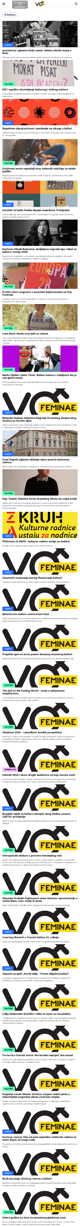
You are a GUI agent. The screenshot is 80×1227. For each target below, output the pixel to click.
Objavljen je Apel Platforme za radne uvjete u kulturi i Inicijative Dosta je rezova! (35, 582)
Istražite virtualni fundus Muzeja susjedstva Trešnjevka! (35, 210)
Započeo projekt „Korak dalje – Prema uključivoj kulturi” (35, 973)
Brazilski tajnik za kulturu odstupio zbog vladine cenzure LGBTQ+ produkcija (36, 815)
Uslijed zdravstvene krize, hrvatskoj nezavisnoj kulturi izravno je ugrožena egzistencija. (38, 658)
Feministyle (10, 769)
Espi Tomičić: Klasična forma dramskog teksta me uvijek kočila (39, 498)
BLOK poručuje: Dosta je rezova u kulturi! (27, 1178)
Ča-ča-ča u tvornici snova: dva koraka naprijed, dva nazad (37, 1055)
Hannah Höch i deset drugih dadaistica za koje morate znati (38, 774)
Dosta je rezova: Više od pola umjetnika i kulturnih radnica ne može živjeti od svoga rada (39, 1138)
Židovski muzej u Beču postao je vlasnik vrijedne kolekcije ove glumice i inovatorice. (37, 57)
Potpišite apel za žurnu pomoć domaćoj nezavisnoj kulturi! (37, 654)
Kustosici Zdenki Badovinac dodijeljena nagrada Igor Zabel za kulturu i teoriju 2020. (39, 250)
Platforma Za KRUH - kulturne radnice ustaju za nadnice (36, 541)
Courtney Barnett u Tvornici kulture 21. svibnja (30, 937)
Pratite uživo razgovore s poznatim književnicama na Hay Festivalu (37, 293)
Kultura (9, 84)
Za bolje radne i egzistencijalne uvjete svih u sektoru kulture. (27, 546)
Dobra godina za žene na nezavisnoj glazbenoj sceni (34, 1217)
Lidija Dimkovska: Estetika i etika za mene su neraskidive (36, 1013)
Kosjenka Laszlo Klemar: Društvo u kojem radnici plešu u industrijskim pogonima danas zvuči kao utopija (36, 1095)
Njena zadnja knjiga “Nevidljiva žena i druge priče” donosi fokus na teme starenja (36, 905)
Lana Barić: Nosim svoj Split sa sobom (25, 333)
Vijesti (8, 45)
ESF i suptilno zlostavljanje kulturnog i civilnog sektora (35, 89)
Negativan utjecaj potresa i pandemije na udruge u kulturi (37, 128)
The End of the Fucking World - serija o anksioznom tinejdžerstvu (33, 692)
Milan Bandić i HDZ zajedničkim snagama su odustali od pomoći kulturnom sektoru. (37, 466)
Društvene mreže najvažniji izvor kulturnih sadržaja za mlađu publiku (39, 170)
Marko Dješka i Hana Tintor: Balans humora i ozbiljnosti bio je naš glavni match (39, 376)
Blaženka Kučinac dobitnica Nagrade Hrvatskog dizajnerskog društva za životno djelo (39, 419)
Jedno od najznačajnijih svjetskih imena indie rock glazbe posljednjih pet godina (35, 941)
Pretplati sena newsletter (20, 4)
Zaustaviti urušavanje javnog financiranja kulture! (32, 577)
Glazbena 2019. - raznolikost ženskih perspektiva (32, 732)
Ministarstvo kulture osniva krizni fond (25, 614)
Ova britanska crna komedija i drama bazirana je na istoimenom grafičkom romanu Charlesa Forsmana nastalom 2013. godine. (37, 699)
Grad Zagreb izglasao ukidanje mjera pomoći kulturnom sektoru (35, 461)
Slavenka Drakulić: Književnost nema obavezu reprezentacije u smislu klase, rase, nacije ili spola (39, 899)
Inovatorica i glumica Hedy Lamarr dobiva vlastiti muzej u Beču (36, 52)
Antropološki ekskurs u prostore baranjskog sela (32, 855)
